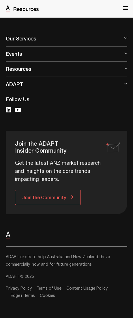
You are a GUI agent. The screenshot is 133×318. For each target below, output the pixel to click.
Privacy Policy (19, 288)
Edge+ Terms (23, 296)
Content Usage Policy (87, 288)
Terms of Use (49, 288)
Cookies (47, 296)
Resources (26, 8)
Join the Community (44, 197)
